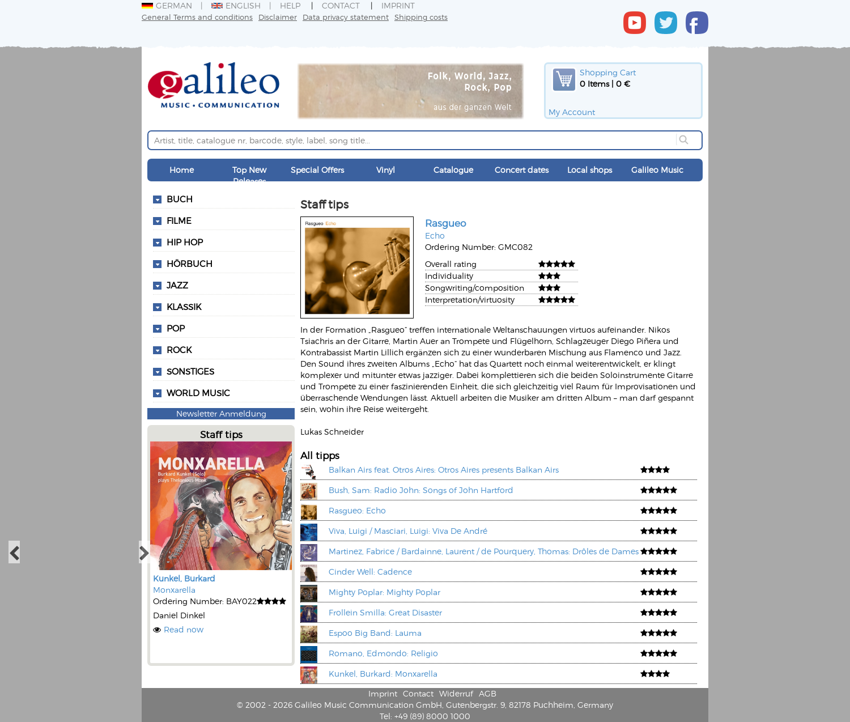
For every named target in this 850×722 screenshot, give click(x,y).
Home (181, 170)
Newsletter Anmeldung (221, 413)
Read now (183, 629)
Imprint (398, 5)
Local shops (589, 170)
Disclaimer (277, 16)
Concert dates (522, 170)
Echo (435, 235)
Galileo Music (657, 170)
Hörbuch (189, 263)
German (167, 5)
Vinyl (385, 170)
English (236, 5)
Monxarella (174, 589)
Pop (176, 328)
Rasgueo (445, 222)
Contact (341, 5)
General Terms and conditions (197, 16)
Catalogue (453, 170)
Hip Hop (185, 242)
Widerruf (456, 693)
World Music (198, 393)
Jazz (177, 285)
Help (290, 5)
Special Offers (317, 170)
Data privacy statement (346, 16)
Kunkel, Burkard (184, 578)
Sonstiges (190, 371)
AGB (487, 693)
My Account (572, 112)
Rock (179, 350)
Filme (179, 220)
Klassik (184, 306)
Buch (180, 199)
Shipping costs (421, 16)
